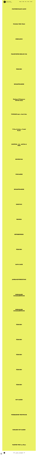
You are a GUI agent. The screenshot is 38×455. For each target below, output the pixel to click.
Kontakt (31, 1)
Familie (23, 1)
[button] (1, 453)
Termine (28, 1)
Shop (25, 1)
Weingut (20, 1)
